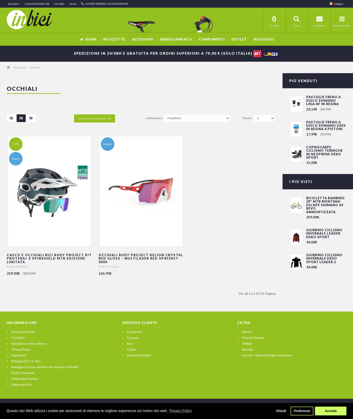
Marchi (246, 332)
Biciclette (114, 39)
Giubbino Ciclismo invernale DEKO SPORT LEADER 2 (324, 258)
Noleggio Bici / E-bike (26, 361)
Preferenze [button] (302, 411)
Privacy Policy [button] (181, 411)
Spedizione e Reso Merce (29, 343)
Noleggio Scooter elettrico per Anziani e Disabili (44, 367)
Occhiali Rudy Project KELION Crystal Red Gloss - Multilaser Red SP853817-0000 (141, 258)
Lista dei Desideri (139, 355)
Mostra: (247, 118)
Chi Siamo (18, 338)
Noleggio (263, 39)
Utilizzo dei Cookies (24, 378)
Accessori (142, 39)
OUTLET (239, 39)
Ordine (132, 349)
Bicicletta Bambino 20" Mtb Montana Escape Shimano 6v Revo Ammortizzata (325, 205)
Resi (130, 343)
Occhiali (35, 67)
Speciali (247, 349)
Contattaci (134, 332)
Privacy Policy (20, 349)
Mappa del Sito (21, 384)
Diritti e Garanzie (23, 373)
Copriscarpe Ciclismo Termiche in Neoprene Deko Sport (324, 152)
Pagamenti (18, 355)
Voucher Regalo (253, 338)
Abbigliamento (176, 39)
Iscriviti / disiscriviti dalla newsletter (267, 355)
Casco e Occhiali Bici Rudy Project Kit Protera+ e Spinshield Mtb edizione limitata (49, 258)
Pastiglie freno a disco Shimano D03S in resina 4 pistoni (326, 125)
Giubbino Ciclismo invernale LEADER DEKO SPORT (324, 233)
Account (133, 338)
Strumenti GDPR (23, 332)
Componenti (212, 39)
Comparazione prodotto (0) (94, 118)
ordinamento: (154, 118)
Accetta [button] (331, 411)
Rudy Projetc (17, 266)
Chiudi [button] (281, 411)
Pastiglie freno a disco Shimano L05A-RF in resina (323, 100)
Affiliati (247, 343)
